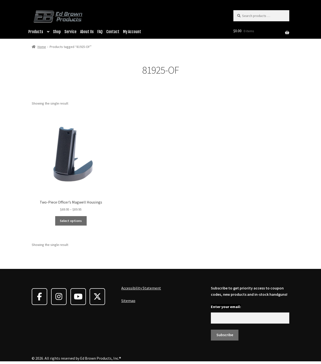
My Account (132, 32)
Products (35, 32)
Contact (112, 32)
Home (42, 47)
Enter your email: (226, 306)
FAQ (100, 32)
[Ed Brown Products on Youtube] (78, 296)
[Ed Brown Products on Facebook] (39, 296)
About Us (87, 32)
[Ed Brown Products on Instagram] (59, 296)
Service (70, 32)
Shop (57, 32)
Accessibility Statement (141, 288)
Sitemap (128, 300)
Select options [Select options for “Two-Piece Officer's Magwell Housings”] (71, 221)
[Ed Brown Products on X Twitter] (97, 296)
